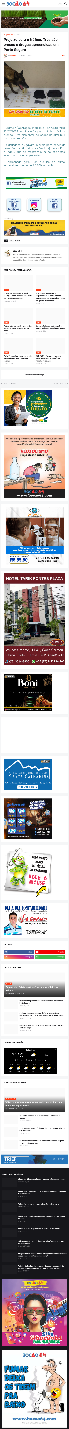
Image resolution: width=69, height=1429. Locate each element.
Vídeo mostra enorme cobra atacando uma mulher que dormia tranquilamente (42, 1193)
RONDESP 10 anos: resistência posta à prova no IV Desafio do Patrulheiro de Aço (48, 358)
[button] (3, 4)
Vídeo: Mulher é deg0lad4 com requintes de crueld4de (39, 1229)
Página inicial (9, 35)
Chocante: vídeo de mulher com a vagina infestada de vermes (40, 1117)
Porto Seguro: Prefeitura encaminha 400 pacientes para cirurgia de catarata (18, 358)
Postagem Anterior (10, 383)
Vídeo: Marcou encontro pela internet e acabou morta (38, 1204)
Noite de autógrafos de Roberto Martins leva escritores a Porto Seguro (41, 1002)
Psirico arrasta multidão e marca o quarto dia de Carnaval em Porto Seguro (41, 1027)
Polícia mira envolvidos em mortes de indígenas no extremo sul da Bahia (18, 328)
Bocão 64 (17, 251)
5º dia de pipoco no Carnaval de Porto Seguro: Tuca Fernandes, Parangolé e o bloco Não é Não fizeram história (42, 1014)
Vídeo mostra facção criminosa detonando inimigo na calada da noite (41, 1217)
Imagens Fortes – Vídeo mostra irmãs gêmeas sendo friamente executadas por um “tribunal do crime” (42, 1255)
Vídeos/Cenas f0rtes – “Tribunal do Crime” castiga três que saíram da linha (42, 1129)
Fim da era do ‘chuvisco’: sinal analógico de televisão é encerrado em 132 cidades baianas (18, 295)
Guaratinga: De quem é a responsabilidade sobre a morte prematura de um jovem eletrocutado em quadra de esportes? (50, 297)
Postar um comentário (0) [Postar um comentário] (34, 375)
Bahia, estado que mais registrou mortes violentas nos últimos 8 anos (50, 327)
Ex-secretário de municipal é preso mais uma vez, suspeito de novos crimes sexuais (41, 1142)
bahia (17, 35)
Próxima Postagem (59, 383)
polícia (17, 240)
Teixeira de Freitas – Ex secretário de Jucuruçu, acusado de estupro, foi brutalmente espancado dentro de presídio (41, 1267)
